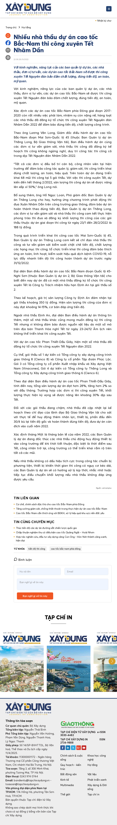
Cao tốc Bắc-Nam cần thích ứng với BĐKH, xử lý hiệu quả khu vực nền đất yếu (60, 513)
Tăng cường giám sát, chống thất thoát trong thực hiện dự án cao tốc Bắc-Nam (61, 508)
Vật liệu (92, 774)
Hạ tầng (92, 764)
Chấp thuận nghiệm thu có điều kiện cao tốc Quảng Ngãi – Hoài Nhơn (55, 532)
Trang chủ (10, 27)
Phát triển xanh (96, 779)
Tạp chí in (93, 794)
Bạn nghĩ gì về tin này (35, 595)
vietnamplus (107, 488)
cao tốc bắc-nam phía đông (66, 548)
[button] (112, 661)
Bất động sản (68, 774)
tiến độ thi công (36, 548)
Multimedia (67, 785)
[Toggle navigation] (109, 8)
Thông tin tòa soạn (19, 721)
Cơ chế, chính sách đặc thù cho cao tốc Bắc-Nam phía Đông (50, 504)
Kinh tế (64, 779)
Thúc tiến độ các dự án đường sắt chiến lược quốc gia (46, 527)
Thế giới (65, 794)
